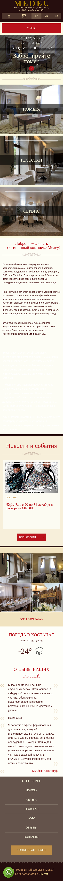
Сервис (31, 799)
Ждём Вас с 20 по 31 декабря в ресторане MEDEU (29, 506)
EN (46, 16)
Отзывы (31, 827)
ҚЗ (56, 16)
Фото (31, 818)
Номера (31, 790)
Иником (43, 874)
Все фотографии (32, 619)
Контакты (31, 837)
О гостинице (31, 781)
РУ (36, 16)
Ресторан (31, 809)
